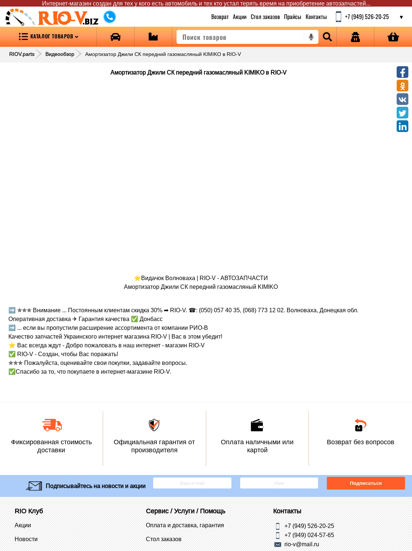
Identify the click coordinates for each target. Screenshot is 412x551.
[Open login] (355, 37)
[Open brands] (115, 37)
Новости (26, 539)
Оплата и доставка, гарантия (185, 525)
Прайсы (292, 16)
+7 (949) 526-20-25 (309, 525)
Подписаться (366, 483)
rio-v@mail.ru (301, 544)
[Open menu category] (48, 37)
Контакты (315, 16)
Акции (239, 16)
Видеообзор (59, 54)
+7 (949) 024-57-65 (309, 535)
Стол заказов (265, 16)
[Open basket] (393, 37)
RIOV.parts (21, 54)
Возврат (220, 16)
